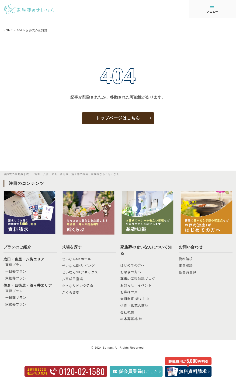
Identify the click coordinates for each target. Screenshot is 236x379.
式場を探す (72, 247)
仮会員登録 (187, 272)
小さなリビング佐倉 (78, 286)
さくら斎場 (71, 292)
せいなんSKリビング (78, 265)
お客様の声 (129, 292)
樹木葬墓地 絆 (131, 319)
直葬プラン (14, 265)
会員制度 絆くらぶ (134, 299)
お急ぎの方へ (130, 272)
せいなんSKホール (76, 259)
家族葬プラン (15, 278)
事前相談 (186, 265)
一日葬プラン (15, 271)
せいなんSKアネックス (80, 272)
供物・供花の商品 (134, 305)
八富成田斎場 (72, 279)
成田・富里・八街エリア (24, 259)
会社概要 (127, 312)
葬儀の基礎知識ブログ (137, 279)
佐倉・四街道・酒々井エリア (27, 285)
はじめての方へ (132, 265)
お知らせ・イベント (136, 285)
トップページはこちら (118, 118)
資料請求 (186, 259)
